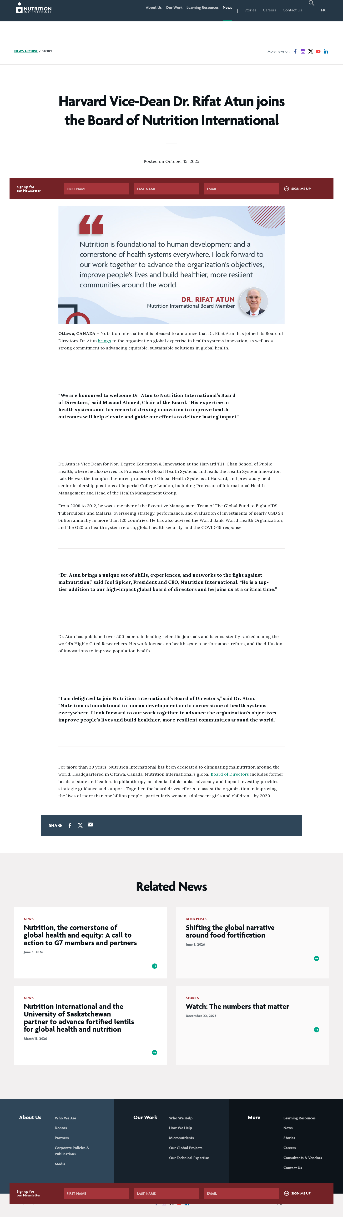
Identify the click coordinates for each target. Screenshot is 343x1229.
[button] (311, 10)
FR (323, 10)
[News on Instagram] (303, 51)
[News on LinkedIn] (326, 51)
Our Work (164, 10)
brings (104, 341)
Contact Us (292, 10)
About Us (140, 10)
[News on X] (310, 51)
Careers (269, 10)
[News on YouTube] (318, 51)
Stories (250, 10)
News (226, 10)
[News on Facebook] (295, 51)
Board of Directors (230, 774)
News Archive (26, 51)
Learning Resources (197, 10)
